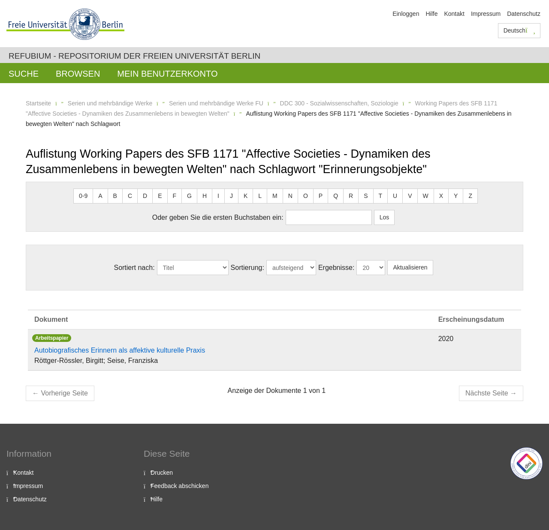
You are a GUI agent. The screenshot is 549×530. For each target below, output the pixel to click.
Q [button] (335, 195)
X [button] (441, 195)
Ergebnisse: (336, 267)
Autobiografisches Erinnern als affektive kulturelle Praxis (119, 350)
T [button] (381, 195)
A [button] (100, 195)
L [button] (260, 195)
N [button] (290, 195)
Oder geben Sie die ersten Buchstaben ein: (218, 217)
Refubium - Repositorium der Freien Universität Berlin (134, 55)
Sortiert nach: (134, 267)
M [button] (275, 195)
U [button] (395, 195)
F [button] (175, 195)
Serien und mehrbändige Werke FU (216, 103)
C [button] (130, 195)
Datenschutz (523, 13)
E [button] (160, 195)
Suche (24, 73)
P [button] (321, 195)
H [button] (204, 195)
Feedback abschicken (179, 485)
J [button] (231, 195)
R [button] (351, 195)
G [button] (189, 195)
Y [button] (456, 195)
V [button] (410, 195)
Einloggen (405, 13)
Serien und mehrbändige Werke (110, 103)
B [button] (115, 195)
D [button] (145, 195)
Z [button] (470, 195)
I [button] (218, 195)
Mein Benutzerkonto (167, 73)
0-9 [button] (83, 195)
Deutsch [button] (519, 30)
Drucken (162, 472)
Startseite (38, 103)
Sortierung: (247, 267)
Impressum (486, 13)
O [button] (305, 195)
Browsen (78, 73)
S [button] (366, 195)
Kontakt (454, 13)
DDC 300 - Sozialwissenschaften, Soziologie (339, 103)
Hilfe (431, 13)
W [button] (425, 195)
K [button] (245, 195)
